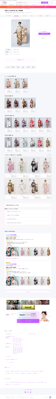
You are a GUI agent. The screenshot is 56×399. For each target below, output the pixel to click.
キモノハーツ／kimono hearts (10, 382)
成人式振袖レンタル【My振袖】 (8, 8)
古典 (13, 343)
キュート (20, 343)
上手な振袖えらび (29, 373)
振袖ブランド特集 (20, 371)
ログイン (52, 2)
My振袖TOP (7, 396)
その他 (20, 341)
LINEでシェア (44, 38)
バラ (15, 348)
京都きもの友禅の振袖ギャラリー (20, 8)
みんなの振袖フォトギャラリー (10, 373)
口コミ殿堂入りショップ (13, 359)
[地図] (27, 242)
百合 (19, 348)
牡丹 (13, 348)
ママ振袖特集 (12, 371)
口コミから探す (26, 4)
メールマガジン (31, 396)
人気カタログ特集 (26, 371)
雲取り (22, 350)
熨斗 (13, 350)
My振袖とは (11, 396)
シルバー (20, 340)
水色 (20, 339)
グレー (14, 341)
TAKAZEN (16, 382)
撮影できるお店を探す (19, 4)
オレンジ (14, 339)
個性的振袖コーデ (23, 373)
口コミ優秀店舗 (40, 371)
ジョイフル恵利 (38, 382)
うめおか (33, 382)
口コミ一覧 (7, 359)
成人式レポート (18, 373)
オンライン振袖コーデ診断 (34, 371)
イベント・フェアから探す (41, 4)
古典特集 (15, 371)
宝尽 (15, 350)
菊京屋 (20, 382)
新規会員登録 (44, 2)
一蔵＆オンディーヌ (24, 382)
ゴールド (17, 340)
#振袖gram (29, 382)
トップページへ (54, 0)
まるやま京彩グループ (17, 384)
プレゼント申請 (30, 2)
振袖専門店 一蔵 (43, 382)
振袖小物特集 (35, 373)
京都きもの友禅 (14, 8)
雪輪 (19, 350)
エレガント (16, 343)
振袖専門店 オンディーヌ (9, 384)
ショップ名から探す (33, 4)
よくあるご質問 (37, 2)
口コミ (32, 15)
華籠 (21, 349)
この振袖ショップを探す (44, 33)
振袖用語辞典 (21, 396)
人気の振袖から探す (12, 4)
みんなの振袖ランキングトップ (10, 336)
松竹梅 (15, 349)
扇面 (17, 349)
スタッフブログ (16, 396)
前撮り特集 (7, 371)
